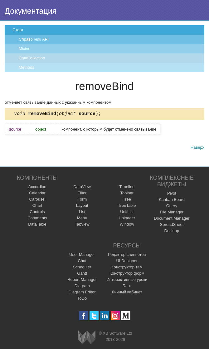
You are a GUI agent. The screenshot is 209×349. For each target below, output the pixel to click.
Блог (127, 285)
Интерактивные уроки (126, 279)
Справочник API (34, 39)
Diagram (82, 285)
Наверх (197, 148)
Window (127, 224)
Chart (37, 205)
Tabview (82, 224)
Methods (26, 67)
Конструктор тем (127, 267)
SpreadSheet (171, 224)
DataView (81, 186)
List (82, 211)
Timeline (126, 186)
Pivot (171, 193)
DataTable (37, 224)
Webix (86, 337)
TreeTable (127, 205)
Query (171, 205)
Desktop (171, 230)
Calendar (37, 193)
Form (82, 199)
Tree (127, 199)
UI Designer (127, 260)
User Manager (82, 254)
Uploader (127, 218)
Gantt (82, 273)
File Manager (172, 212)
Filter (82, 193)
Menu (82, 218)
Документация (30, 11)
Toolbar (127, 193)
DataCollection (32, 58)
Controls (37, 211)
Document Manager (171, 218)
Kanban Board (172, 199)
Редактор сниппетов (127, 254)
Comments (37, 218)
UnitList (127, 211)
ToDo (82, 298)
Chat (82, 260)
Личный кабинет (127, 292)
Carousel (37, 199)
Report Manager (82, 279)
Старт (17, 29)
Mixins (24, 48)
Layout (82, 205)
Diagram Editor (82, 292)
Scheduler (82, 267)
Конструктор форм (126, 273)
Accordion (37, 186)
